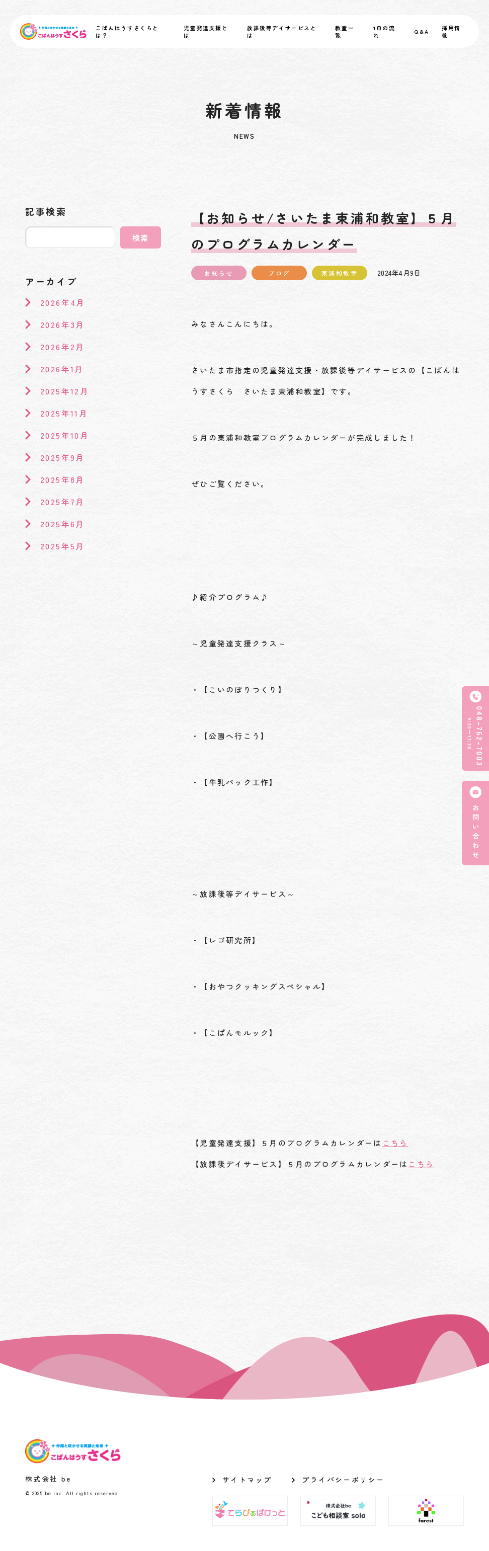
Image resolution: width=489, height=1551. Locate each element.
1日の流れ (384, 31)
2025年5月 (62, 546)
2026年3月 (62, 324)
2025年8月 (62, 479)
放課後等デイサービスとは (282, 31)
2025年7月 (62, 502)
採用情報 (451, 31)
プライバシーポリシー (343, 1480)
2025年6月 (62, 524)
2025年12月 (64, 391)
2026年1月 (62, 369)
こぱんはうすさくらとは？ (127, 31)
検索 (140, 237)
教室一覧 (344, 31)
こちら (395, 1142)
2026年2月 (62, 347)
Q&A (421, 31)
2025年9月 (62, 457)
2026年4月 (63, 302)
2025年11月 (64, 413)
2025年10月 (64, 435)
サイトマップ (247, 1480)
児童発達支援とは (206, 31)
